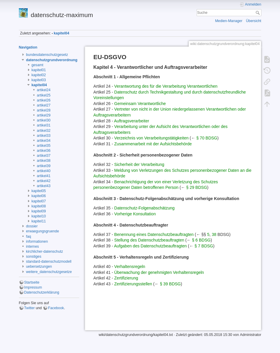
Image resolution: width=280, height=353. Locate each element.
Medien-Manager (229, 21)
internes (32, 246)
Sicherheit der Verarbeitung (139, 164)
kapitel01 (39, 70)
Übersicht (253, 21)
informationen (37, 241)
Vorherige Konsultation (135, 214)
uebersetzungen (39, 266)
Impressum (33, 287)
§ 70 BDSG (206, 138)
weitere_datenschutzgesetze (49, 272)
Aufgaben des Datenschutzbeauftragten (150, 246)
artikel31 (43, 125)
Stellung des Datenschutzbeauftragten (149, 240)
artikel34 (43, 141)
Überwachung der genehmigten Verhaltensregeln (159, 272)
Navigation (28, 47)
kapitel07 (39, 201)
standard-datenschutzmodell (48, 261)
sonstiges (33, 256)
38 (214, 234)
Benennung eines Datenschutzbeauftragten (154, 234)
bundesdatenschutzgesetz (47, 55)
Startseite (31, 282)
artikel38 (43, 161)
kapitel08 (39, 206)
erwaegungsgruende (42, 231)
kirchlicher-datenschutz (44, 251)
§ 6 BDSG (201, 240)
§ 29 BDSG (196, 187)
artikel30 (43, 120)
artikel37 (43, 156)
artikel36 (43, 151)
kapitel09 (39, 211)
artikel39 (43, 166)
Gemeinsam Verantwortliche (140, 103)
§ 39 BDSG (170, 284)
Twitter (29, 308)
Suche (258, 13)
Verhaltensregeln (129, 266)
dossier (32, 226)
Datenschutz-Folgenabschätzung (144, 208)
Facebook (56, 308)
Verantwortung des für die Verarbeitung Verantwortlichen (166, 86)
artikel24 (43, 90)
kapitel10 (39, 216)
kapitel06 (39, 196)
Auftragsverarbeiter (131, 121)
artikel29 (43, 115)
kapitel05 (39, 191)
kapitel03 (39, 80)
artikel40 (43, 171)
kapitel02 (39, 75)
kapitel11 (39, 221)
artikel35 (43, 146)
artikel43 (43, 186)
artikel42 (43, 181)
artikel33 (43, 136)
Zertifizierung (126, 278)
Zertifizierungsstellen (133, 284)
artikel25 (43, 95)
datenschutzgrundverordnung (51, 60)
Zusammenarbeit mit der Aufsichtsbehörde (153, 143)
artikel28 (43, 110)
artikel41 (43, 176)
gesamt (37, 65)
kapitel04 (61, 33)
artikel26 (43, 100)
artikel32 (43, 131)
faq (28, 236)
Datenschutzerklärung (41, 292)
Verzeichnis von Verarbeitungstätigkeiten (151, 138)
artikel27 (43, 105)
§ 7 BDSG (204, 246)
